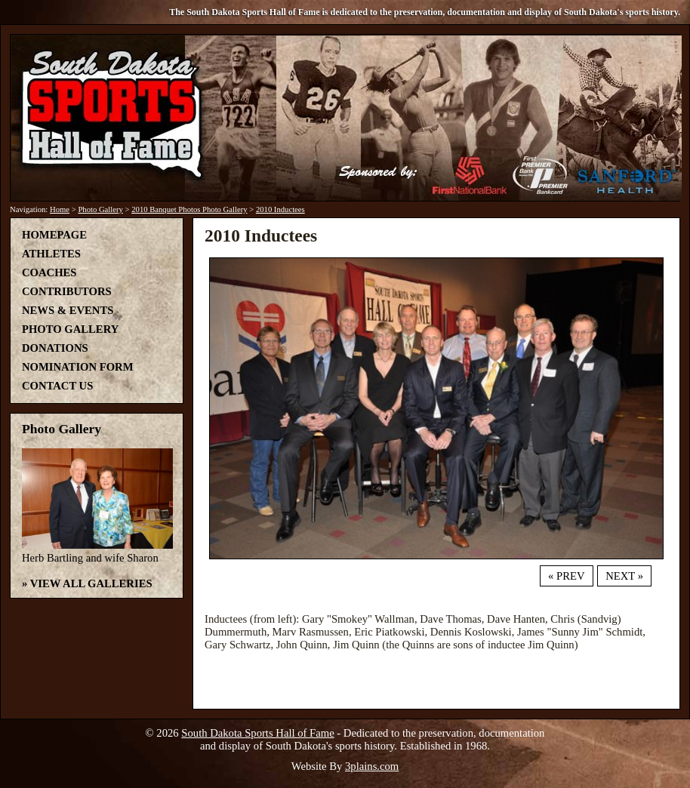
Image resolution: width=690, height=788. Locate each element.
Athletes (51, 254)
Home (59, 209)
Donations (55, 348)
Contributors (67, 291)
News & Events (67, 310)
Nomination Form (78, 367)
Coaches (49, 272)
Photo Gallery (100, 209)
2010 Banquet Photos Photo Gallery (189, 209)
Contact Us (57, 386)
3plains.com (372, 766)
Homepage (54, 235)
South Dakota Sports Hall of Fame (257, 733)
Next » (624, 576)
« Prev (566, 576)
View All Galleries (91, 583)
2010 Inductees (280, 209)
